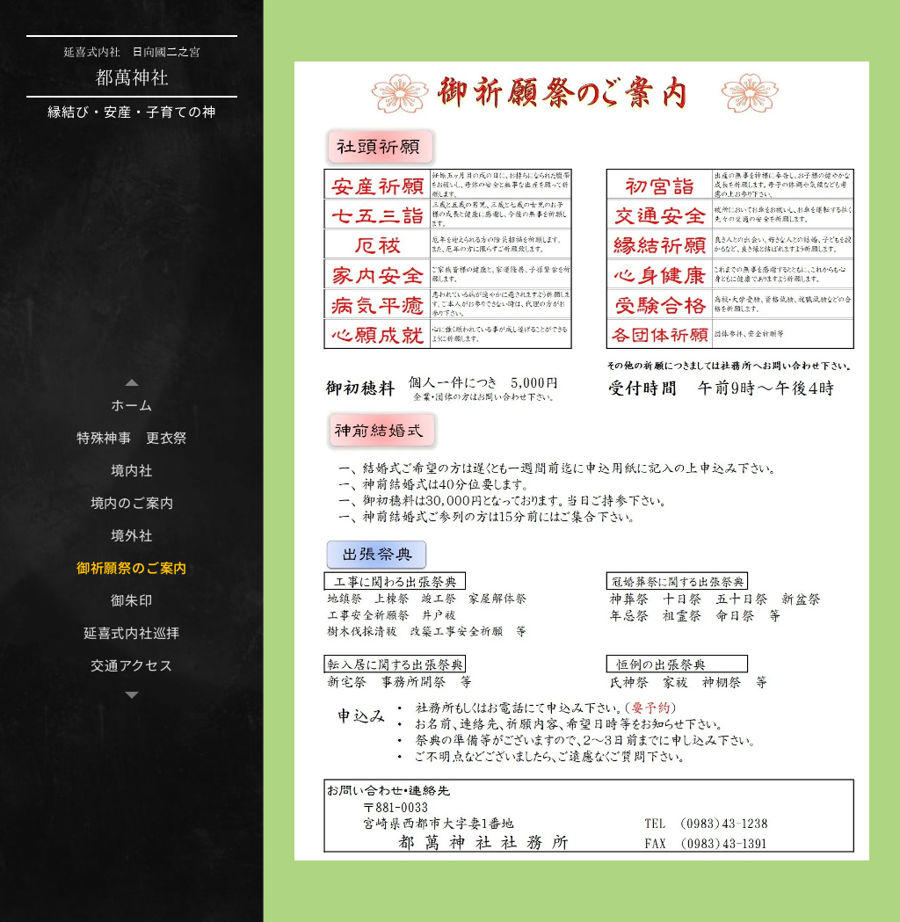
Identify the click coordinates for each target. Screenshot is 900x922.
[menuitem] (131, 405)
